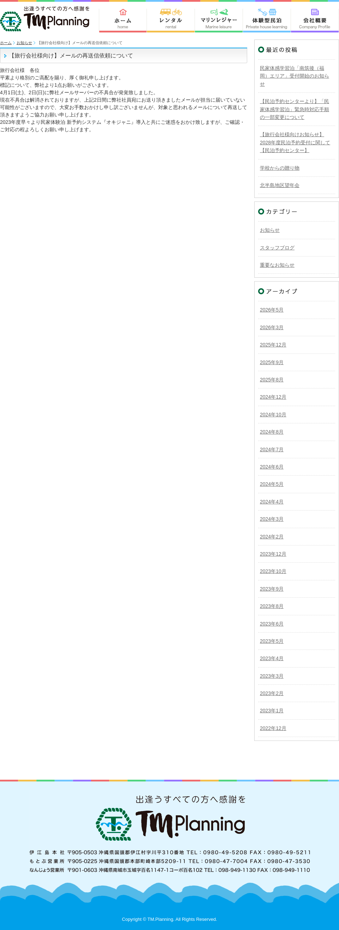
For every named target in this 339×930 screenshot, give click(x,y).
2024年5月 (272, 484)
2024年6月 (272, 467)
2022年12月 (273, 728)
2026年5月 (272, 310)
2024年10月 (273, 414)
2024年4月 (272, 502)
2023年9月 (272, 589)
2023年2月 (272, 693)
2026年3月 (272, 327)
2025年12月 (273, 345)
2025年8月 (272, 379)
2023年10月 (273, 571)
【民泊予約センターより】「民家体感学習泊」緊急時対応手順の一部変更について (294, 109)
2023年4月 (272, 658)
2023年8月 (272, 606)
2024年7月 (272, 449)
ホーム (6, 43)
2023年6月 (272, 624)
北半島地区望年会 (279, 185)
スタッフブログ (277, 247)
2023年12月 (273, 554)
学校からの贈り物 (279, 168)
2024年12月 (273, 397)
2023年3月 (272, 676)
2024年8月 (272, 432)
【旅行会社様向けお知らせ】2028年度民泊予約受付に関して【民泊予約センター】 (295, 142)
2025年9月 (272, 362)
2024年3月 (272, 519)
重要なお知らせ (277, 265)
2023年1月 (272, 710)
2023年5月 (272, 641)
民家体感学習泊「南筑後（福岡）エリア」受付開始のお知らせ (294, 76)
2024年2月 (272, 536)
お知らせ (24, 43)
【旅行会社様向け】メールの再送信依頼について (71, 56)
